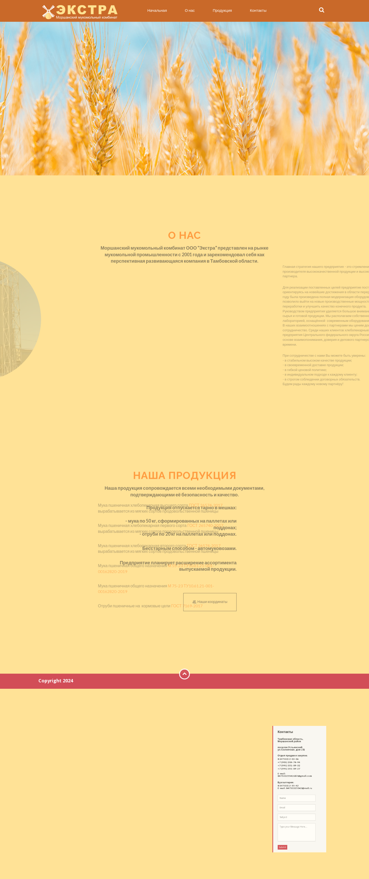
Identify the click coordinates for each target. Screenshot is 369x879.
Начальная (157, 10)
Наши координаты (277, 602)
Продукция (222, 10)
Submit (290, 821)
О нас (190, 10)
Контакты (258, 10)
